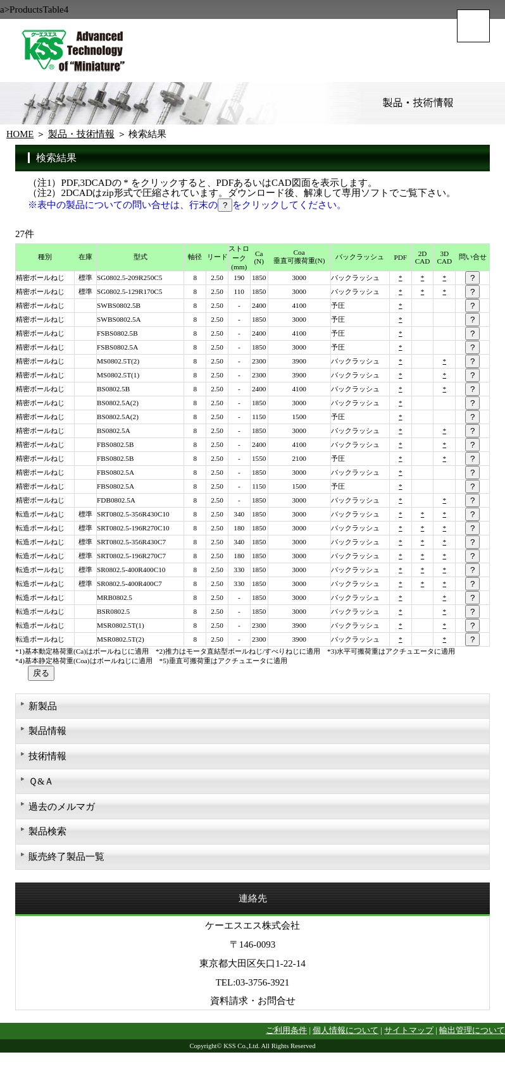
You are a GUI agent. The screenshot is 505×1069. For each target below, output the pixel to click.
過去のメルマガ (61, 810)
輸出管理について (472, 1037)
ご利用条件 (286, 1037)
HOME (20, 134)
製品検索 (47, 836)
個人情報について (345, 1037)
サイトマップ (408, 1037)
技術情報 (47, 759)
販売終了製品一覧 (66, 862)
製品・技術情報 (82, 134)
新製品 (42, 707)
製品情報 (47, 733)
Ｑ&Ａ (41, 784)
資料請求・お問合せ (253, 1007)
